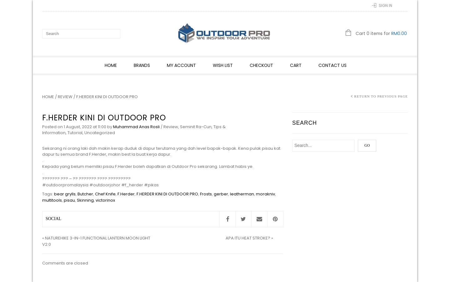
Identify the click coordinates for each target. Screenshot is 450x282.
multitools (52, 200)
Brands (142, 65)
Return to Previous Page (381, 96)
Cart (296, 65)
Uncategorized (99, 133)
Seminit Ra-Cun (196, 127)
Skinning (85, 200)
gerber (221, 194)
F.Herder (126, 194)
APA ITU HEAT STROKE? (248, 238)
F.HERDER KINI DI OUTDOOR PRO (167, 194)
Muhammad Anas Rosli (136, 127)
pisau (69, 200)
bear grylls (65, 194)
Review (65, 97)
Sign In (385, 5)
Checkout (261, 65)
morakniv (265, 194)
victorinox (105, 200)
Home (111, 65)
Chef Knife (105, 194)
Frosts (206, 194)
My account (181, 65)
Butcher (85, 194)
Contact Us (332, 65)
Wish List (223, 65)
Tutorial (75, 133)
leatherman (242, 194)
